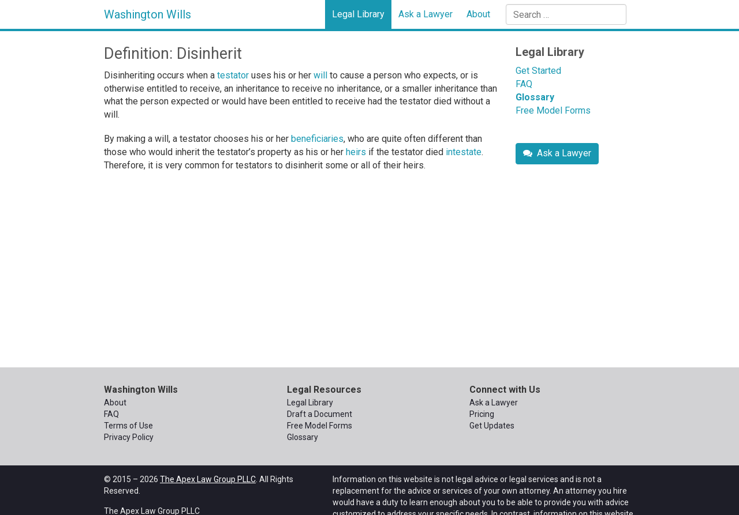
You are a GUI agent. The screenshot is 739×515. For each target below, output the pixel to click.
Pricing (481, 414)
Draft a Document (319, 414)
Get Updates (491, 425)
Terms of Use (128, 425)
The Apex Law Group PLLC (208, 479)
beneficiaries (317, 138)
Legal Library (358, 14)
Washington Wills (147, 14)
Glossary (535, 97)
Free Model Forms (553, 110)
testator (233, 75)
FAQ (524, 83)
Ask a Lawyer (425, 14)
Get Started (538, 70)
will (320, 75)
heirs (356, 151)
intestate (464, 151)
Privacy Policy (129, 437)
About (478, 14)
